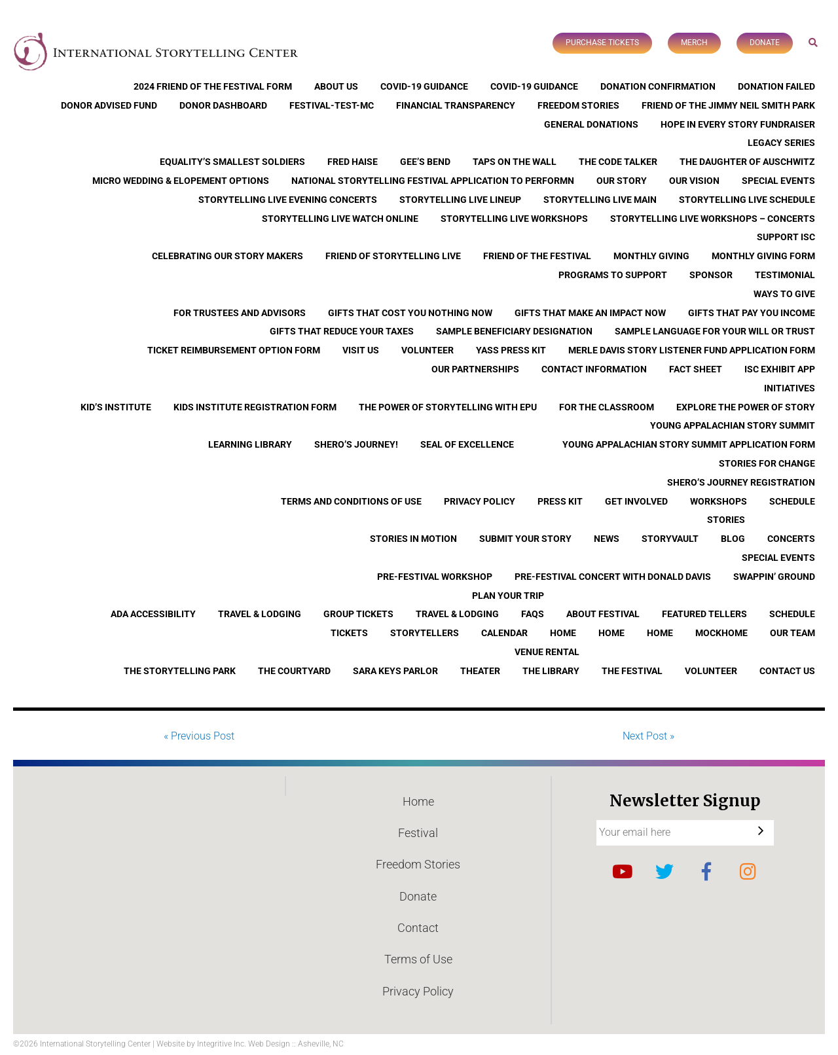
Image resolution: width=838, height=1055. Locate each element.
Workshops (718, 501)
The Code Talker (618, 161)
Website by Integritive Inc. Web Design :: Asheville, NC (250, 1043)
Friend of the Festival (537, 256)
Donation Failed (776, 86)
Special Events (778, 180)
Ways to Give (784, 294)
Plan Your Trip (508, 595)
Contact (418, 928)
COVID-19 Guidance (424, 86)
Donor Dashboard (223, 105)
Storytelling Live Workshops (514, 218)
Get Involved (636, 501)
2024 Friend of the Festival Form (213, 86)
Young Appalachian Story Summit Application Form (688, 444)
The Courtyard (294, 671)
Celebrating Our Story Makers (227, 256)
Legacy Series (781, 142)
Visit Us (360, 350)
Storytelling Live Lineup (460, 199)
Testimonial (785, 275)
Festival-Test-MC (331, 105)
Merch (694, 42)
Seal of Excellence (467, 444)
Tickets (349, 633)
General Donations (591, 124)
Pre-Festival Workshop (434, 576)
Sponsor (711, 275)
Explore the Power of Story (745, 407)
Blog (733, 538)
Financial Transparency (455, 105)
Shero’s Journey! (356, 444)
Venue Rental (547, 652)
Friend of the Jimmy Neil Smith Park (728, 105)
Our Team (792, 633)
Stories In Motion (413, 538)
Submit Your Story (525, 538)
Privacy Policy (479, 501)
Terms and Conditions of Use (351, 501)
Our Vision (694, 180)
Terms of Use (418, 959)
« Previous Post (199, 736)
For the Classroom (606, 407)
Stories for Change (767, 463)
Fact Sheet (695, 369)
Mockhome (721, 633)
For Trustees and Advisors (239, 313)
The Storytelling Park (180, 671)
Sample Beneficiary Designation (514, 331)
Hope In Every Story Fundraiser (738, 124)
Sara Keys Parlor (395, 671)
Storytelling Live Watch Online (340, 218)
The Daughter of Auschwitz (747, 161)
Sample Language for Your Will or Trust (715, 331)
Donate (765, 42)
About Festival (603, 614)
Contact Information (594, 369)
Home (563, 633)
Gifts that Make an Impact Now (590, 313)
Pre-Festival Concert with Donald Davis (613, 576)
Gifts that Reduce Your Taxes (342, 331)
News (606, 538)
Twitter (664, 872)
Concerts (791, 538)
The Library (550, 671)
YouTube (623, 872)
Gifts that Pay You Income (751, 313)
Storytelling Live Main (600, 199)
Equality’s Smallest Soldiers (232, 161)
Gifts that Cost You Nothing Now (410, 313)
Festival (418, 833)
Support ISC (786, 237)
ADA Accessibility (153, 614)
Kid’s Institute (116, 407)
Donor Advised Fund (109, 105)
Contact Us (787, 671)
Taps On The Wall (514, 161)
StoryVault (670, 538)
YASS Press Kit (511, 350)
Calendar (504, 633)
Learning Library (250, 444)
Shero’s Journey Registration (741, 482)
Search (813, 42)
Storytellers (424, 633)
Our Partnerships (475, 369)
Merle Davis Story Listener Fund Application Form (691, 350)
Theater (480, 671)
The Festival (632, 671)
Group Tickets (358, 614)
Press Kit (560, 501)
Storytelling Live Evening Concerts (287, 199)
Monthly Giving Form (763, 256)
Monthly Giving (651, 256)
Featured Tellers (704, 614)
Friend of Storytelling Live (393, 256)
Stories (726, 519)
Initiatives (789, 388)
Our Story (621, 180)
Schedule (792, 501)
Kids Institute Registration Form (255, 407)
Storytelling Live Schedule (747, 199)
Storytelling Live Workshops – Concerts (712, 218)
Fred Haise (352, 161)
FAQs (532, 614)
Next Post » (648, 736)
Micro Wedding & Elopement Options (180, 180)
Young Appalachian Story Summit (732, 425)
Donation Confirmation (658, 86)
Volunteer (427, 350)
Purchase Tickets (602, 42)
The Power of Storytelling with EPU (448, 407)
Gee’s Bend (425, 161)
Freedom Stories (578, 105)
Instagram (748, 872)
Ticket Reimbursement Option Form (233, 350)
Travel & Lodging (259, 614)
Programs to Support (612, 275)
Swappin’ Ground (774, 576)
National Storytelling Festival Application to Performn (432, 180)
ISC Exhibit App (779, 369)
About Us (336, 86)
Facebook (706, 872)
